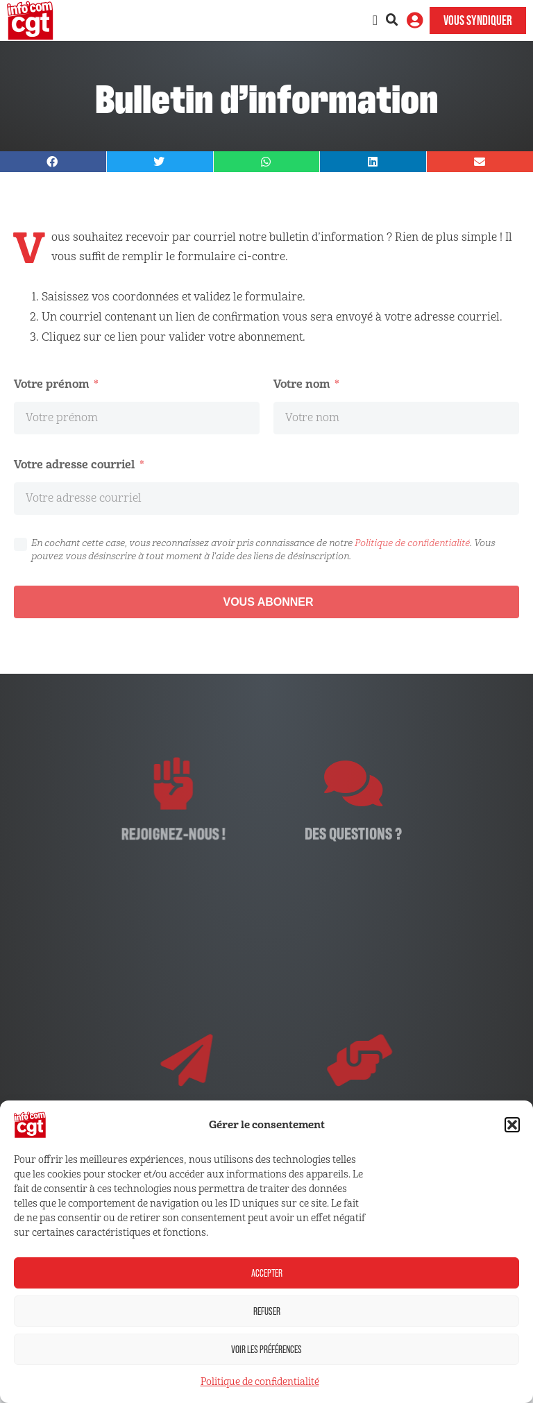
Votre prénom (53, 384)
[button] (512, 1125)
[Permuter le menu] (375, 20)
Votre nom (302, 384)
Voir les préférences (266, 1349)
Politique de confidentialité (260, 1382)
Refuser (266, 1311)
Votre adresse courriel (75, 464)
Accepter (266, 1273)
